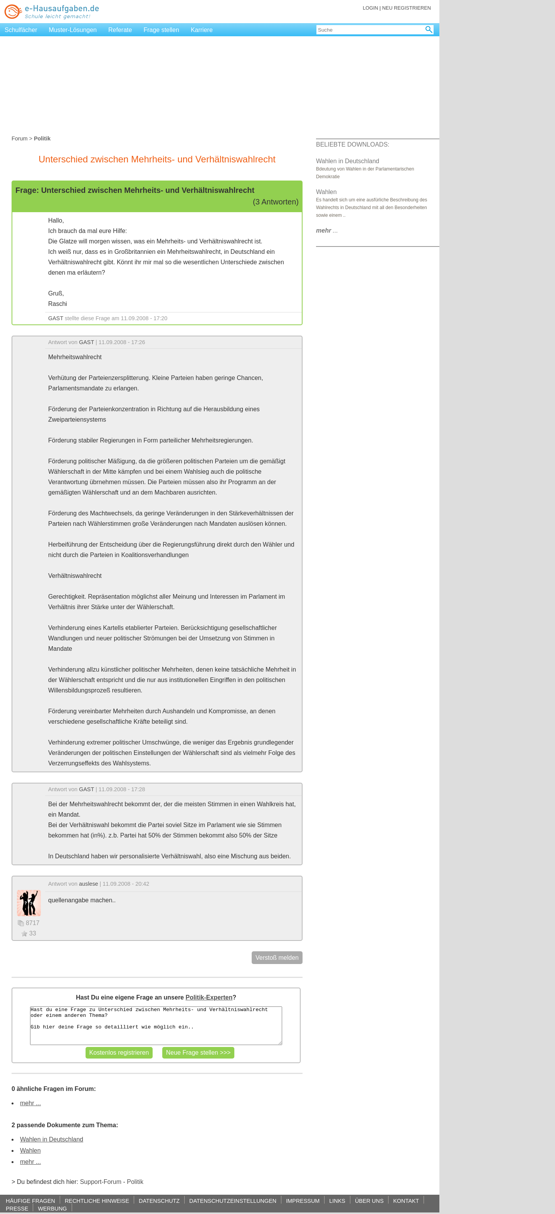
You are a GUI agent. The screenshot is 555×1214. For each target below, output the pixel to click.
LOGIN (370, 8)
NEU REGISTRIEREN (406, 8)
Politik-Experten (208, 997)
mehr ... (30, 1103)
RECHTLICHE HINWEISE (97, 1201)
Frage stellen (161, 30)
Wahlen (30, 1150)
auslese (88, 884)
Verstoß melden (277, 957)
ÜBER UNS (369, 1201)
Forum (20, 138)
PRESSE (17, 1208)
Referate (120, 30)
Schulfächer (21, 30)
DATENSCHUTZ (159, 1201)
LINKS (337, 1201)
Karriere (202, 30)
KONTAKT (406, 1201)
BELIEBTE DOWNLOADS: (352, 144)
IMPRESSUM (303, 1201)
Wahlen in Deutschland (51, 1139)
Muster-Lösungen (73, 30)
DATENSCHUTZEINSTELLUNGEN (232, 1201)
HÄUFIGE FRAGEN (30, 1201)
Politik (135, 1182)
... (327, 230)
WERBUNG (52, 1208)
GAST (55, 318)
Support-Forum (100, 1182)
